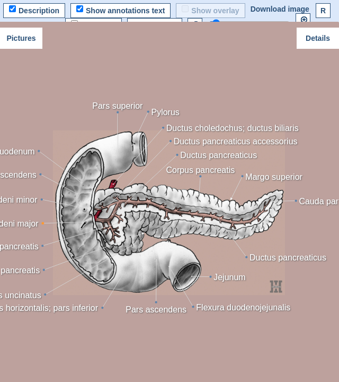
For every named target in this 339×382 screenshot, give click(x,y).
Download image (280, 9)
